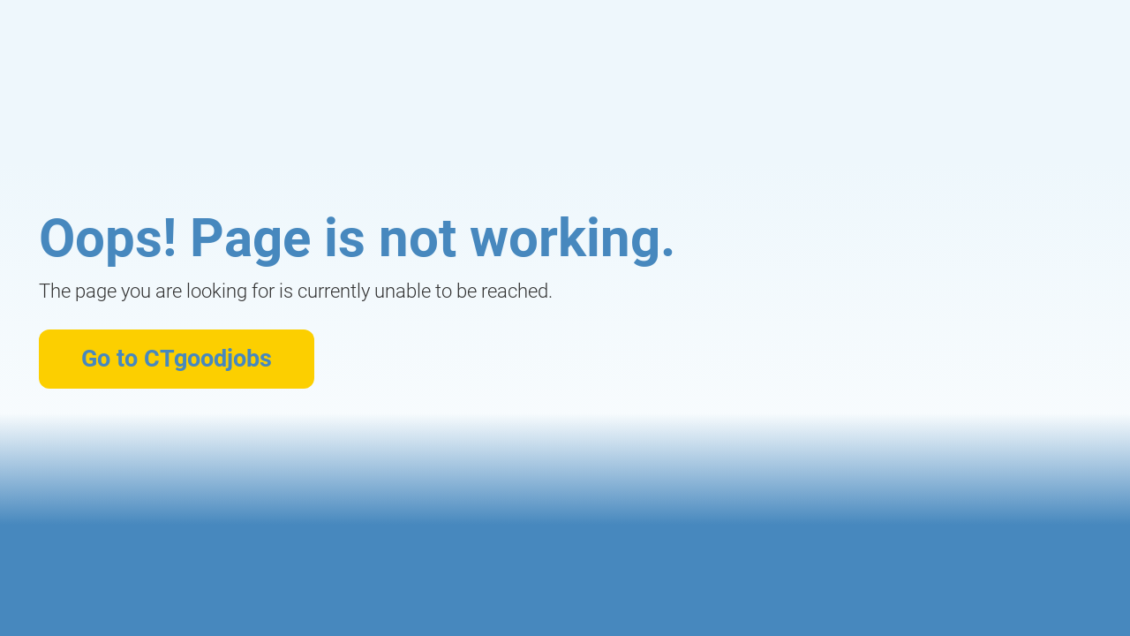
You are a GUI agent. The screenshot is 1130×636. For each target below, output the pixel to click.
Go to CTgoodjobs (176, 358)
